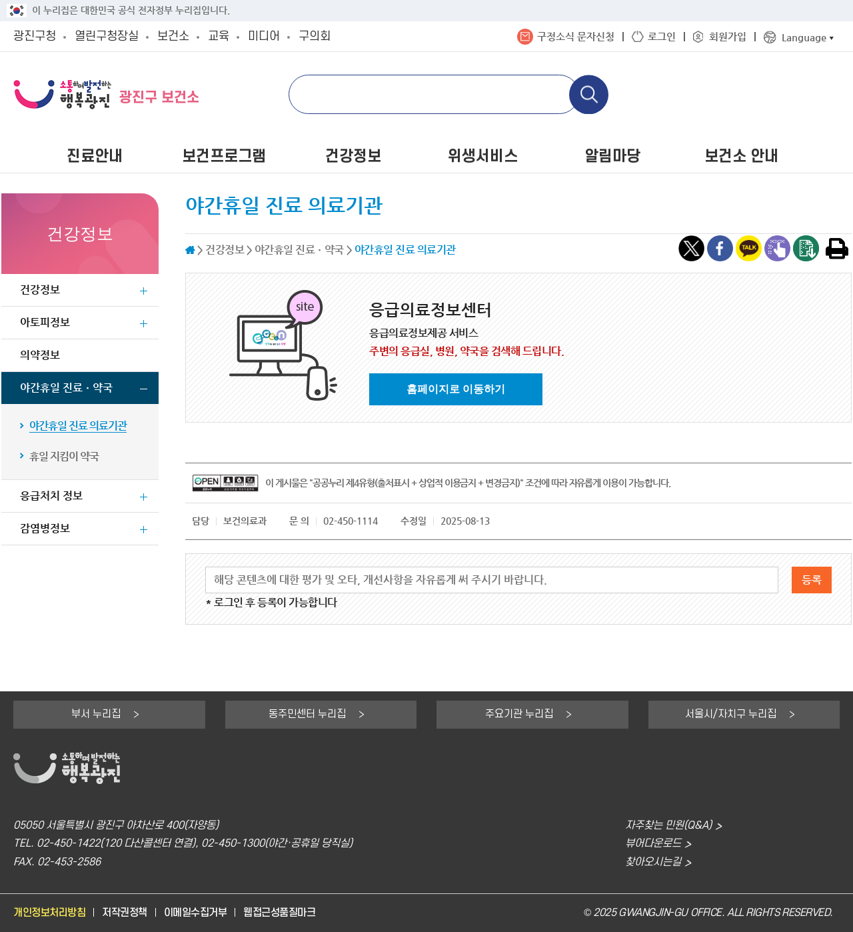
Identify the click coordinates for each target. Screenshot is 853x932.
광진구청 (34, 36)
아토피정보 (45, 322)
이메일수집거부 (195, 913)
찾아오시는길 (653, 862)
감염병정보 (45, 528)
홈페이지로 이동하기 (456, 389)
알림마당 (612, 156)
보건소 (173, 36)
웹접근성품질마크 (279, 913)
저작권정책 (124, 913)
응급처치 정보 (51, 495)
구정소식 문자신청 (575, 36)
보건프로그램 (224, 156)
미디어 (264, 36)
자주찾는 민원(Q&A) (668, 825)
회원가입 (727, 36)
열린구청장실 (107, 36)
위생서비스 (483, 156)
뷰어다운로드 (653, 843)
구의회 (315, 36)
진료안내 (95, 156)
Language (804, 37)
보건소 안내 (741, 156)
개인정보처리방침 (49, 913)
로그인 (662, 36)
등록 (812, 579)
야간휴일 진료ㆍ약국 (66, 387)
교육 (218, 36)
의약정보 (40, 355)
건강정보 (353, 156)
